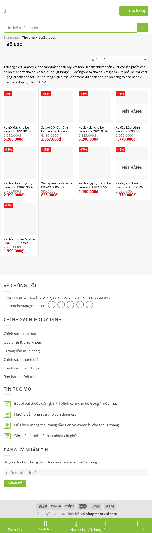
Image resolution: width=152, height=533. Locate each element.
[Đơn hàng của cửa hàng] (119, 59)
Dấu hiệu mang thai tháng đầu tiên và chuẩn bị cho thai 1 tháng (66, 425)
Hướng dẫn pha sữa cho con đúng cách (46, 414)
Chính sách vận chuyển (23, 368)
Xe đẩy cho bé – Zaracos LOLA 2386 (129, 185)
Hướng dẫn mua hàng (22, 350)
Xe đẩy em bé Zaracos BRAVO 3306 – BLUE (56, 185)
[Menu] (6, 11)
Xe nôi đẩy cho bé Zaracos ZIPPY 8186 (17, 129)
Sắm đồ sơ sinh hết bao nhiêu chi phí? (45, 435)
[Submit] (142, 27)
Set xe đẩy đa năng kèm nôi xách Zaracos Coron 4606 (56, 129)
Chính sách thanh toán (22, 359)
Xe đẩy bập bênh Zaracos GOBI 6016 (129, 129)
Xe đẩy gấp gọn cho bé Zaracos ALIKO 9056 (95, 185)
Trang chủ (11, 37)
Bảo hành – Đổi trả (19, 376)
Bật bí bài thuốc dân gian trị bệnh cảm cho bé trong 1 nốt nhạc (65, 403)
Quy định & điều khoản (23, 342)
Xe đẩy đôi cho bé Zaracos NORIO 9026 (93, 129)
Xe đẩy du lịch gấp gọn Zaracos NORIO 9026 (20, 185)
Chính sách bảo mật (20, 333)
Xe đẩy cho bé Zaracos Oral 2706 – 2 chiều (19, 241)
